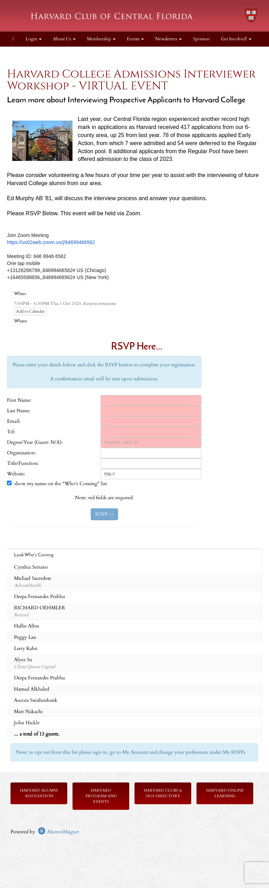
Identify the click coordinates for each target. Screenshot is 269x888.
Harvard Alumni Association (39, 793)
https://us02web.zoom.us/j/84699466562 (51, 242)
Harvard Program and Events (101, 796)
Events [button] (135, 39)
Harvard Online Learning (225, 793)
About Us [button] (64, 39)
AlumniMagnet (58, 831)
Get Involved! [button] (236, 39)
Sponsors (201, 39)
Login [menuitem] (34, 39)
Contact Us (23, 54)
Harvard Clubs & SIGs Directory (163, 793)
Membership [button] (101, 39)
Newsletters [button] (168, 39)
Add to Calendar (30, 311)
